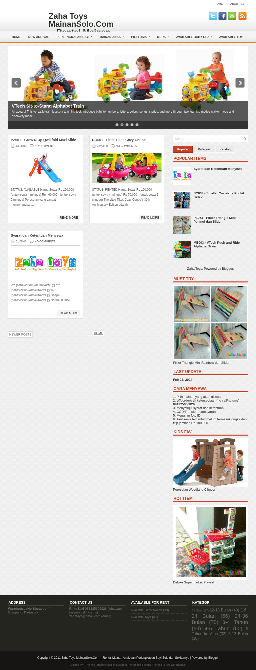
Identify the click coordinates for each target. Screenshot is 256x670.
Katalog (225, 149)
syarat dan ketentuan (208, 408)
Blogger (227, 268)
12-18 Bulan (220, 610)
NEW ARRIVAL (38, 37)
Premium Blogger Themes (146, 664)
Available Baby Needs (146, 610)
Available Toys (140, 617)
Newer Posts (20, 334)
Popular (182, 149)
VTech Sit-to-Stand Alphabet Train (48, 106)
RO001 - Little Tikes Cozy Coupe (119, 140)
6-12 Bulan (238, 634)
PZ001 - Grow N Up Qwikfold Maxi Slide (43, 140)
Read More (69, 217)
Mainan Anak (114, 35)
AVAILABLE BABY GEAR (194, 37)
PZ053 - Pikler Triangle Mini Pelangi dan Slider (215, 219)
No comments (45, 145)
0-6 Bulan (197, 610)
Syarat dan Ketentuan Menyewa (37, 235)
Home (218, 3)
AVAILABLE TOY (231, 37)
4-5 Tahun (217, 628)
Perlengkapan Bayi (76, 35)
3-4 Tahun (235, 622)
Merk (164, 35)
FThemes (89, 664)
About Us (237, 3)
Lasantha (122, 664)
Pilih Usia (142, 35)
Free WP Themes (175, 664)
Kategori (204, 149)
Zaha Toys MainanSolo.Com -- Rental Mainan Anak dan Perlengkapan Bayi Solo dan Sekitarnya (125, 657)
